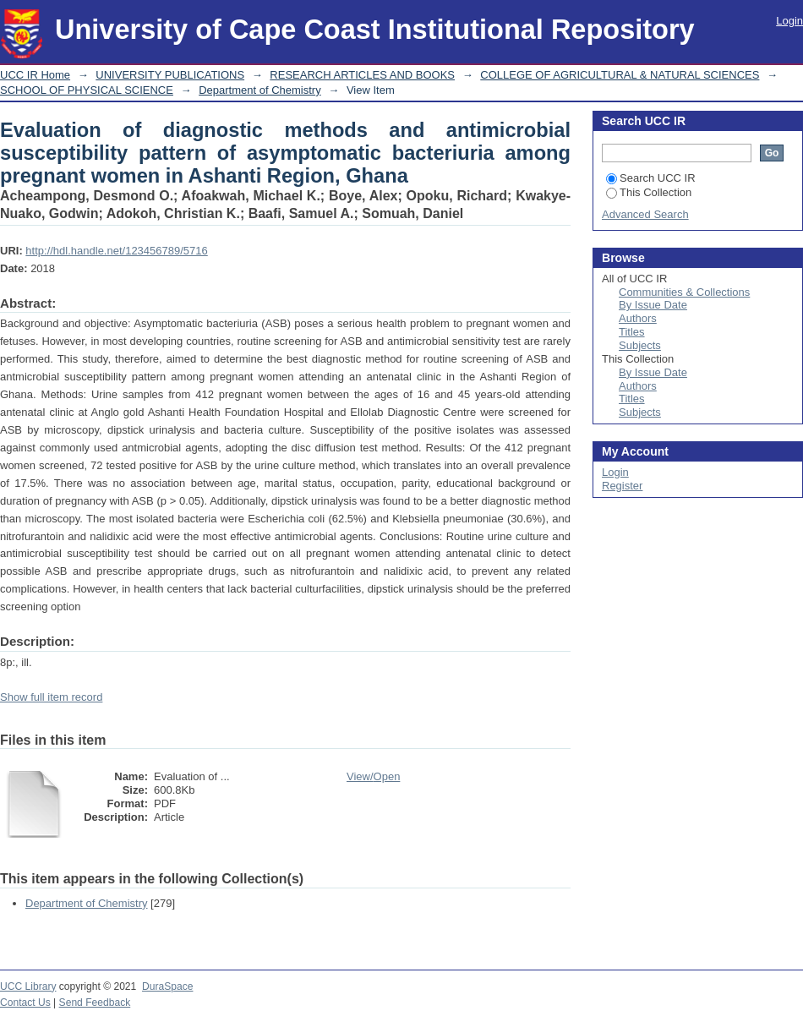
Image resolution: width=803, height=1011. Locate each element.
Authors (638, 318)
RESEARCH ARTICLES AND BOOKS (362, 74)
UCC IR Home (35, 74)
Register (622, 485)
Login (789, 20)
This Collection (648, 192)
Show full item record (51, 697)
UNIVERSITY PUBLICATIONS (170, 74)
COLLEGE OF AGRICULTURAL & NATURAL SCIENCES (619, 74)
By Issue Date (653, 304)
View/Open (373, 776)
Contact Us (25, 1002)
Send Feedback (95, 1002)
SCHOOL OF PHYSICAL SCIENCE (86, 90)
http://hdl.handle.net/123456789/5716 (116, 250)
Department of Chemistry (260, 90)
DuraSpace (167, 986)
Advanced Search (645, 214)
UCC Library (28, 986)
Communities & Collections (684, 292)
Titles (632, 331)
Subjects (640, 345)
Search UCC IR (651, 178)
